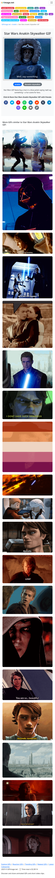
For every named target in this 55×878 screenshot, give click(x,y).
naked (41, 14)
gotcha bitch (17, 14)
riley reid (34, 14)
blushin (26, 14)
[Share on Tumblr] (43, 102)
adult (16, 11)
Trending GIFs (30, 864)
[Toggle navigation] (51, 3)
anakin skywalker (8, 8)
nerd (51, 14)
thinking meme (7, 11)
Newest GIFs (42, 864)
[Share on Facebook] (6, 102)
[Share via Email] (31, 108)
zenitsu (30, 8)
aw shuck (23, 17)
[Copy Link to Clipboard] (37, 108)
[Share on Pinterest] (18, 102)
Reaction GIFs (18, 864)
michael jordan (21, 8)
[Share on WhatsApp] (24, 102)
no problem (24, 11)
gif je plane (32, 20)
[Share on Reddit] (37, 102)
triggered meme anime (9, 17)
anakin (17, 84)
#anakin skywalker (32, 84)
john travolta (6, 14)
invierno (23, 20)
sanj (36, 8)
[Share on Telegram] (49, 102)
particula (39, 17)
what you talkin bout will (10, 20)
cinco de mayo (43, 20)
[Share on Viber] (18, 108)
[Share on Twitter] (12, 102)
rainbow (30, 17)
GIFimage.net (6, 24)
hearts (42, 8)
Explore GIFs (6, 864)
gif (46, 14)
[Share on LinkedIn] (31, 102)
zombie (43, 11)
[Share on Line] (24, 108)
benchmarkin (34, 11)
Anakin (14, 24)
